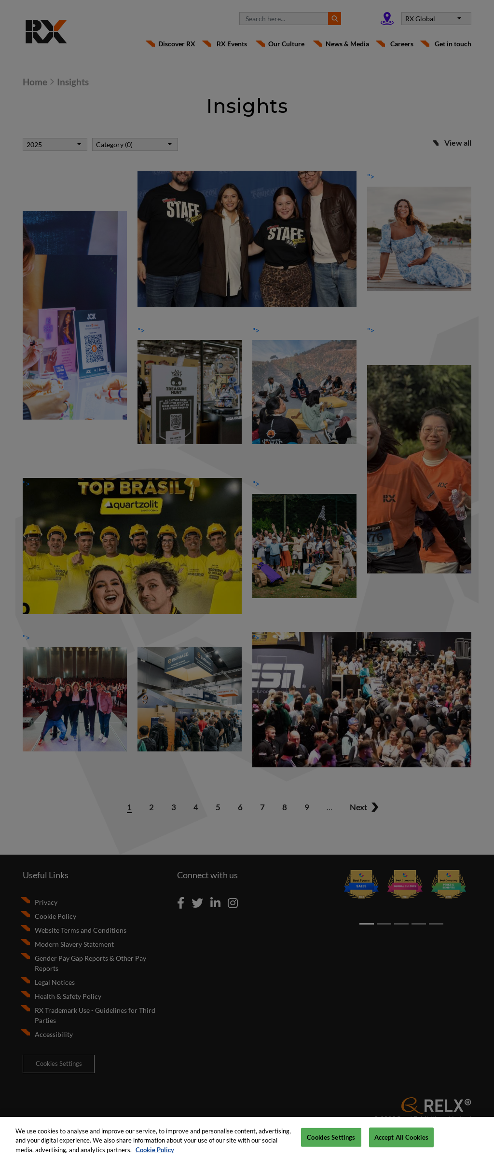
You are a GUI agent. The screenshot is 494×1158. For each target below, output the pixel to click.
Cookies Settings (331, 1142)
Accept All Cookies (401, 1142)
